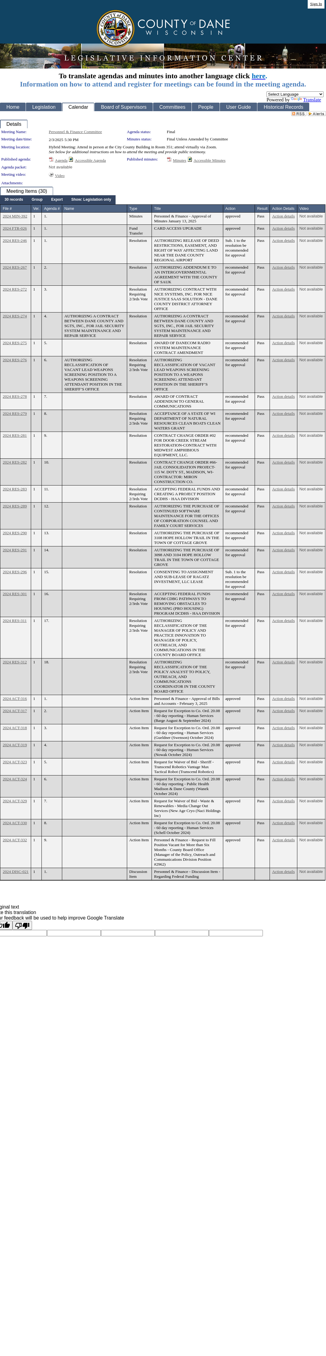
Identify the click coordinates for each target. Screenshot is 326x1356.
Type (133, 209)
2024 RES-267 (15, 267)
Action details (283, 216)
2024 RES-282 (15, 462)
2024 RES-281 (15, 435)
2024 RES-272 (15, 289)
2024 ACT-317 (15, 710)
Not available (60, 167)
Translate (306, 99)
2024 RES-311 (15, 620)
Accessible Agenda (90, 160)
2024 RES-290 (15, 533)
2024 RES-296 (15, 572)
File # (7, 209)
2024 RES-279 (15, 413)
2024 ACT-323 (15, 762)
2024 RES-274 (15, 316)
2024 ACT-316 (15, 698)
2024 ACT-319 (15, 745)
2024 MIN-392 (15, 216)
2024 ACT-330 (15, 823)
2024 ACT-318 (15, 728)
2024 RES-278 (15, 396)
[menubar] (58, 199)
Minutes (179, 160)
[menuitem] (13, 200)
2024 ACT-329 (15, 801)
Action (230, 209)
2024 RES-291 (15, 550)
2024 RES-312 (15, 662)
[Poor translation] (22, 925)
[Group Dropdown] (37, 199)
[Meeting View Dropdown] (91, 199)
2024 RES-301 (15, 593)
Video (60, 175)
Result (262, 209)
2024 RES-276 (15, 360)
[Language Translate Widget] (295, 94)
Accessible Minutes (210, 160)
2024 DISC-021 (16, 871)
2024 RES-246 (15, 240)
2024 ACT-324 (15, 779)
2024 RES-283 (15, 489)
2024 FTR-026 (15, 228)
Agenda (61, 160)
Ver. (36, 209)
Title (157, 209)
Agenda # (51, 209)
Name (69, 209)
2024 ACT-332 (15, 840)
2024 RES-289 (15, 506)
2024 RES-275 (15, 343)
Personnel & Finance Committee (75, 131)
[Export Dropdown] (57, 199)
